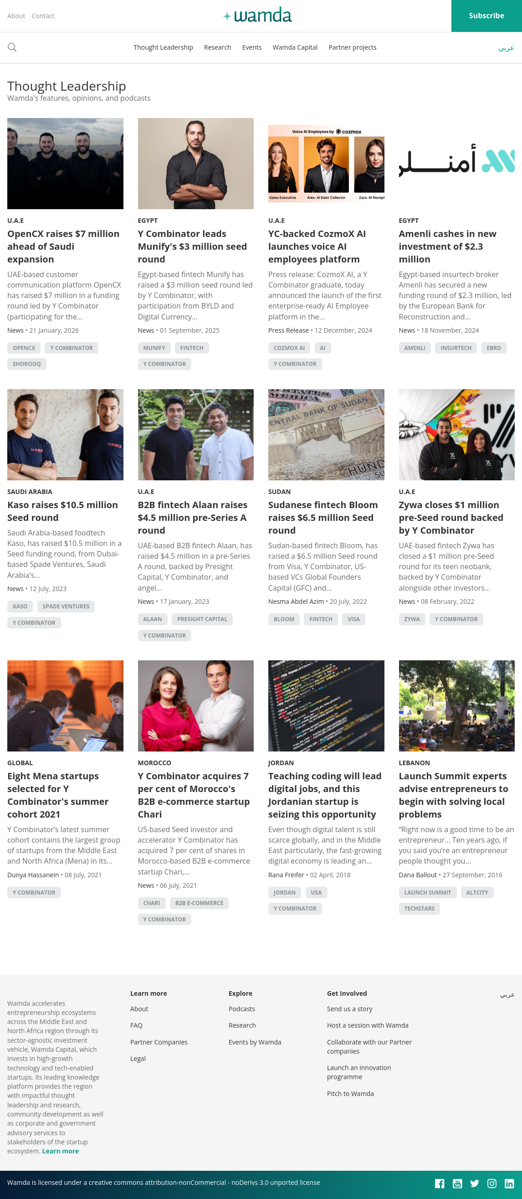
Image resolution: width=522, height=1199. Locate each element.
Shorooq (27, 364)
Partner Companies (159, 1042)
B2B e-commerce (199, 903)
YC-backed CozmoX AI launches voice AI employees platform (317, 246)
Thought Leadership (163, 47)
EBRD (493, 348)
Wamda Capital (295, 47)
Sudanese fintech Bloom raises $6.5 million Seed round (323, 517)
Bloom (284, 619)
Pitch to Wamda (350, 1093)
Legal (138, 1058)
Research (217, 47)
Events (252, 47)
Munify (154, 348)
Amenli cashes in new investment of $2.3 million (448, 246)
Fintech (192, 348)
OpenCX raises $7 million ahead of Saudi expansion (63, 246)
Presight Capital (202, 619)
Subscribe (486, 15)
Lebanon (414, 762)
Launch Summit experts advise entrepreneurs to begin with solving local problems (454, 795)
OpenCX (24, 348)
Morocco (155, 762)
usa (316, 892)
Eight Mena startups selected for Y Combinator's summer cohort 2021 (58, 795)
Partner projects (352, 47)
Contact (42, 15)
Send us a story (349, 1008)
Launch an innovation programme (359, 1072)
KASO (20, 606)
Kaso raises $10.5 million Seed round (62, 511)
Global (20, 762)
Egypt (148, 220)
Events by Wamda (255, 1042)
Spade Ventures (66, 606)
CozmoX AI (289, 348)
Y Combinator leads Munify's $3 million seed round (192, 246)
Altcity (477, 892)
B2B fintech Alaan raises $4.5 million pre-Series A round (193, 517)
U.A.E (15, 220)
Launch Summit (427, 892)
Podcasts (242, 1008)
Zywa (412, 619)
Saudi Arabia (29, 491)
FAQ (136, 1025)
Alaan (152, 619)
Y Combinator (71, 348)
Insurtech (455, 348)
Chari (151, 903)
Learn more (60, 1151)
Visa (354, 619)
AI (323, 348)
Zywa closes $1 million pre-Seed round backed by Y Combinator (451, 517)
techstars (419, 908)
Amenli (415, 348)
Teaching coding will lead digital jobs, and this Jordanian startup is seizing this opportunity (325, 795)
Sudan (279, 491)
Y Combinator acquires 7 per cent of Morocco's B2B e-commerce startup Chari (194, 795)
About (16, 15)
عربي (506, 47)
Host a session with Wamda (368, 1025)
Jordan (281, 762)
